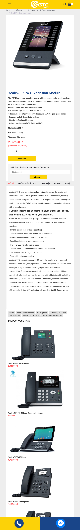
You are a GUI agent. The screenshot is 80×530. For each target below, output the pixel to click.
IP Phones (30, 10)
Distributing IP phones (58, 313)
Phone (12, 313)
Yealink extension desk (25, 313)
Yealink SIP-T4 (15, 316)
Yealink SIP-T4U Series (31, 316)
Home (8, 10)
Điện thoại (18, 10)
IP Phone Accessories (46, 10)
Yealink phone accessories (52, 316)
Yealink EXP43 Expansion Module (18, 13)
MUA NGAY (22, 158)
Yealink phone (42, 313)
